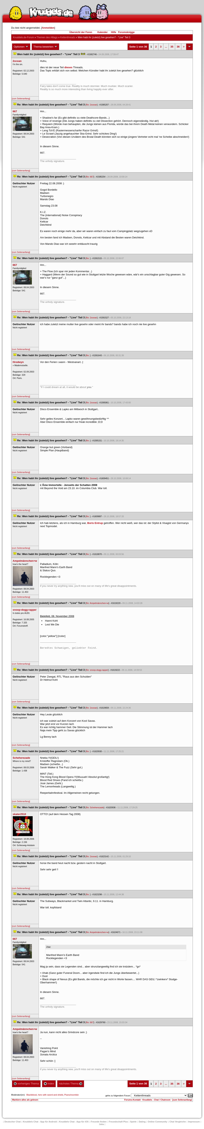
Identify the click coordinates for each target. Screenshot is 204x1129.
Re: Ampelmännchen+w (97, 603)
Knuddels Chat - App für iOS (74, 1121)
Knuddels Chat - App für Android (40, 1121)
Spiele (133, 1121)
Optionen (21, 46)
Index (49, 1083)
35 (171, 46)
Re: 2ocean (91, 104)
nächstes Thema (70, 1083)
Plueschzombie (71, 1095)
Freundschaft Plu (118, 1121)
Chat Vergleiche (177, 1121)
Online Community (157, 1121)
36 (178, 46)
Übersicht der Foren (80, 32)
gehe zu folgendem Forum (117, 1095)
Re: (88, 258)
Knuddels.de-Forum (23, 37)
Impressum (194, 1121)
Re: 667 (89, 176)
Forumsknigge (126, 32)
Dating (142, 1121)
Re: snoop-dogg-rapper (97, 670)
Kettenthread (67, 37)
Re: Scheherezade (95, 807)
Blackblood (31, 1095)
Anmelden (48, 27)
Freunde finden (99, 1121)
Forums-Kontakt (132, 1100)
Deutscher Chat (12, 1121)
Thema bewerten (45, 46)
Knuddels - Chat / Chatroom (156, 1100)
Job (101, 1124)
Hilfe (113, 32)
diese (68, 67)
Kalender (102, 32)
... (166, 46)
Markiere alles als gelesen (25, 1100)
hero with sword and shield (50, 1095)
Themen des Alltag (47, 37)
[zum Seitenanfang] (21, 98)
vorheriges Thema (26, 1083)
